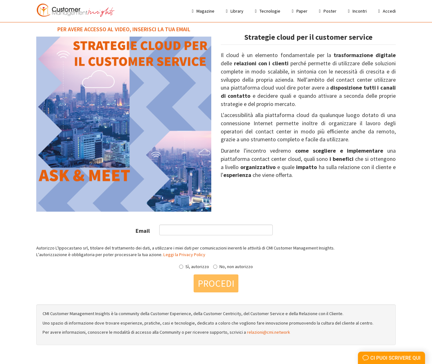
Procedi (216, 283)
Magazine (202, 11)
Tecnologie (266, 11)
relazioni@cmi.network (268, 332)
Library (233, 11)
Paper (298, 11)
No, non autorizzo (233, 266)
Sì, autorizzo (194, 266)
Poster (326, 11)
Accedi (386, 11)
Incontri (356, 11)
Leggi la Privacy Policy (184, 254)
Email (143, 230)
